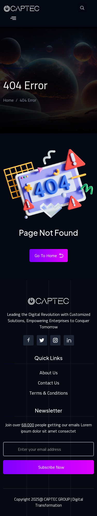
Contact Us (48, 382)
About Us (49, 372)
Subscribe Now (51, 467)
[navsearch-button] (82, 8)
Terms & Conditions (48, 392)
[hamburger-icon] (13, 18)
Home (8, 100)
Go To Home (49, 255)
